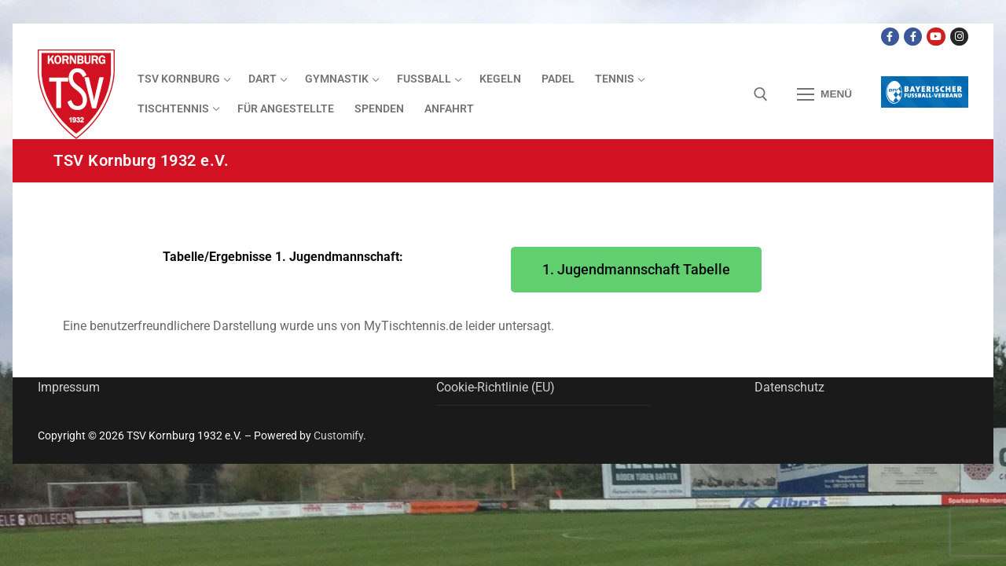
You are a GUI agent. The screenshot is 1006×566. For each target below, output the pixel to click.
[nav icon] (824, 94)
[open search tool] (761, 94)
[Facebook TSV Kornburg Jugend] (913, 37)
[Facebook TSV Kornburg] (890, 37)
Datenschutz (789, 387)
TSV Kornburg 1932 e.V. (141, 160)
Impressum (69, 387)
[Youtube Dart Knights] (936, 37)
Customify (338, 435)
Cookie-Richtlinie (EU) (495, 387)
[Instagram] (959, 37)
